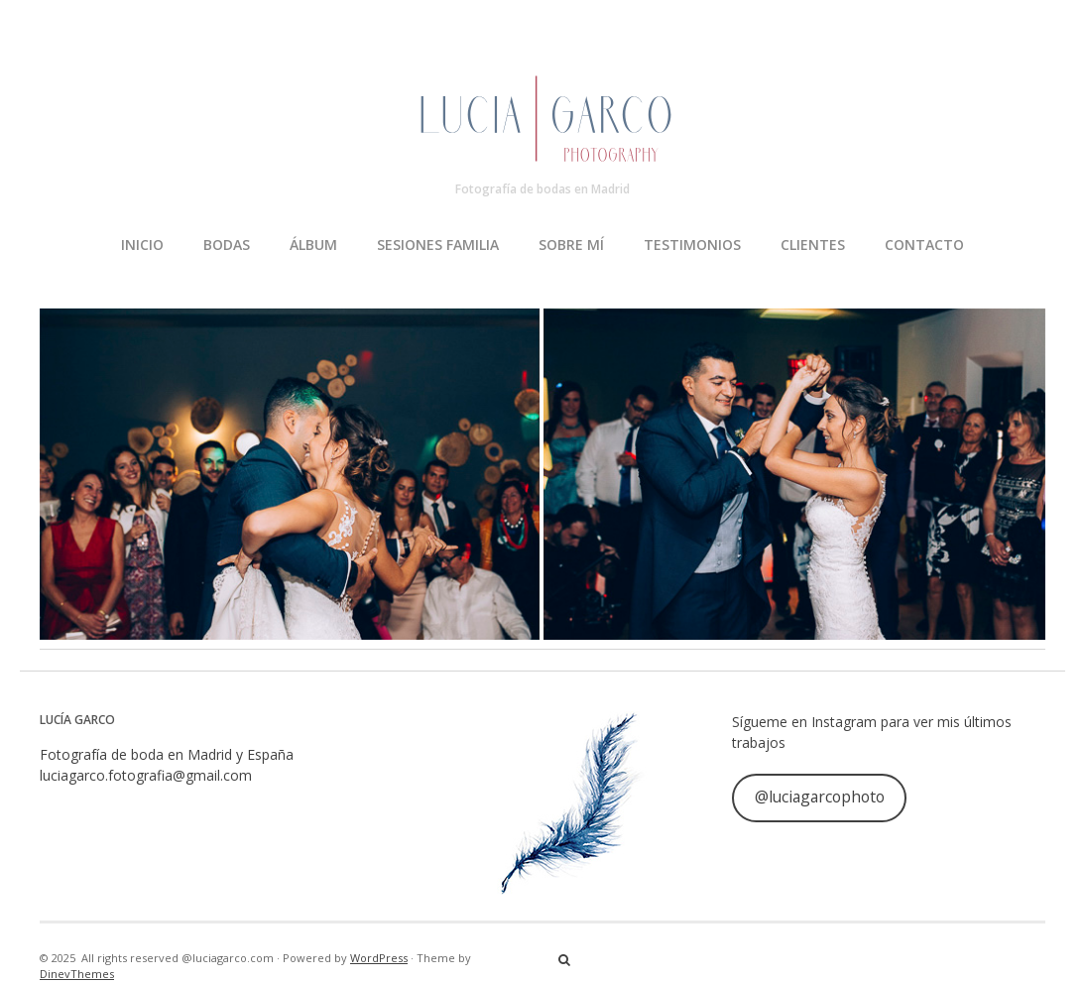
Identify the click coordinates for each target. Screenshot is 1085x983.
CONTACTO (924, 244)
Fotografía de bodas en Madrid (542, 189)
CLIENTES (813, 244)
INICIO (142, 244)
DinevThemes (77, 973)
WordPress (379, 957)
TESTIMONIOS (692, 244)
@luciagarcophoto (820, 796)
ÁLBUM (313, 244)
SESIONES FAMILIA (438, 244)
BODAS (226, 244)
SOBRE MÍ (571, 244)
